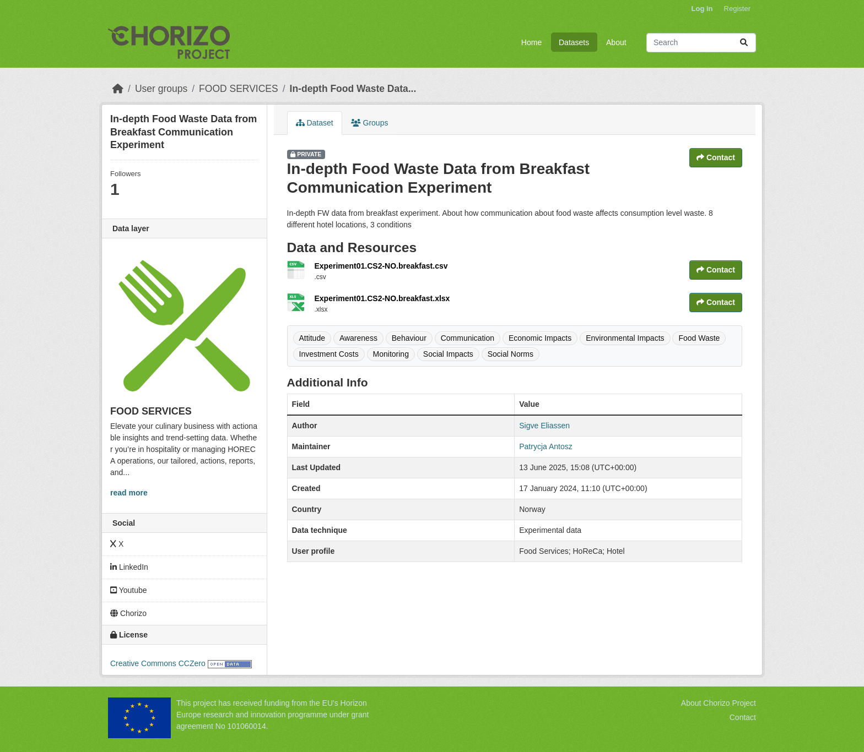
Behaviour (409, 338)
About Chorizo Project (718, 703)
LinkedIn (129, 567)
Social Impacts (448, 354)
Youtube (128, 590)
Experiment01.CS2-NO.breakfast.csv (381, 265)
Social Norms (510, 354)
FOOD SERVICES (238, 88)
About (616, 42)
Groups (369, 122)
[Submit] (744, 42)
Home (531, 42)
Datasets (574, 42)
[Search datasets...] (701, 42)
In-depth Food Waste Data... (353, 88)
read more (129, 492)
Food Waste (699, 338)
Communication (467, 338)
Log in (702, 8)
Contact (715, 157)
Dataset (314, 122)
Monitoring (391, 354)
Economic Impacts (540, 338)
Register (737, 8)
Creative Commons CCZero (158, 663)
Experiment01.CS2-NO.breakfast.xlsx (382, 298)
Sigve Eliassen (544, 425)
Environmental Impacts (625, 338)
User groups (161, 88)
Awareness (358, 338)
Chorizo (128, 613)
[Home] (117, 88)
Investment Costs (329, 354)
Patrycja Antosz (546, 446)
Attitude (312, 338)
